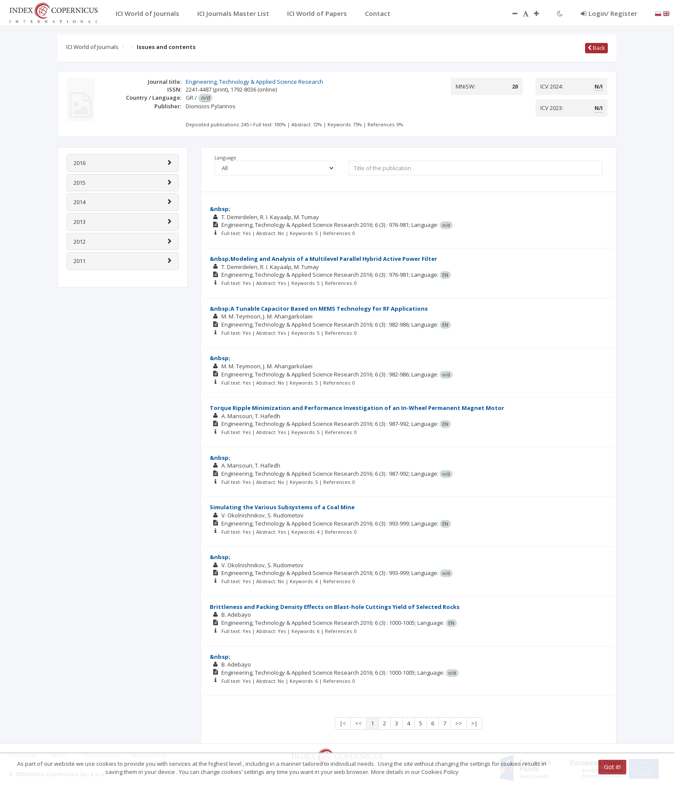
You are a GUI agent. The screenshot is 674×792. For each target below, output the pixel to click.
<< (358, 723)
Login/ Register (609, 13)
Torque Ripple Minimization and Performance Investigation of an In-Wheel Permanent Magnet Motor (357, 408)
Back (596, 48)
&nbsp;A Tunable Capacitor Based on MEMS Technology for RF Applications (319, 308)
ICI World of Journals (92, 47)
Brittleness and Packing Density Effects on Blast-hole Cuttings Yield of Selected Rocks (335, 607)
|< (343, 723)
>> (458, 723)
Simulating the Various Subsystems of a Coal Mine (282, 507)
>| (474, 723)
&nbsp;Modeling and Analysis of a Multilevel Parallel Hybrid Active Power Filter (323, 259)
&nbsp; (220, 209)
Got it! (612, 767)
